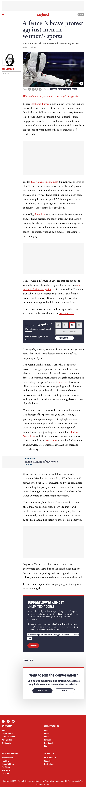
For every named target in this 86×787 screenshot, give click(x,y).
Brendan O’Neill (7, 758)
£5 (58, 325)
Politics (47, 730)
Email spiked (49, 764)
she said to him (66, 313)
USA (45, 746)
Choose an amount (68, 332)
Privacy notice (7, 740)
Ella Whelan (6, 767)
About (4, 730)
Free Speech (48, 743)
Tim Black (5, 773)
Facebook (3, 721)
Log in (80, 14)
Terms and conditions (9, 737)
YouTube (13, 721)
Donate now (63, 338)
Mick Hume (6, 770)
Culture (46, 734)
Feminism (53, 89)
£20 (72, 325)
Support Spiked (7, 734)
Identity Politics (64, 89)
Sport (74, 89)
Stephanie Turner (40, 104)
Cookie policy (6, 743)
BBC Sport (51, 440)
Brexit (46, 737)
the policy (39, 214)
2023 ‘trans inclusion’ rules (44, 182)
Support (33, 645)
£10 (65, 325)
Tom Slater (6, 761)
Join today (42, 691)
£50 (79, 325)
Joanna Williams (8, 764)
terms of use (44, 781)
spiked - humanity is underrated (43, 15)
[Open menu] (3, 14)
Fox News (63, 382)
